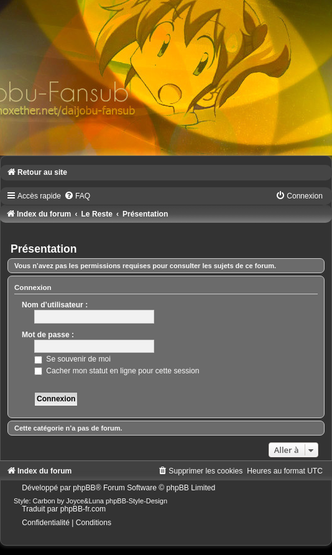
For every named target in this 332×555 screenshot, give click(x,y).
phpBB (84, 487)
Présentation (44, 249)
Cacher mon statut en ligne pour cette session (116, 370)
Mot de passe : (48, 334)
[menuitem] (77, 196)
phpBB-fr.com (83, 509)
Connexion (33, 287)
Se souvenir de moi (72, 359)
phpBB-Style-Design (136, 501)
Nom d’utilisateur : (55, 305)
